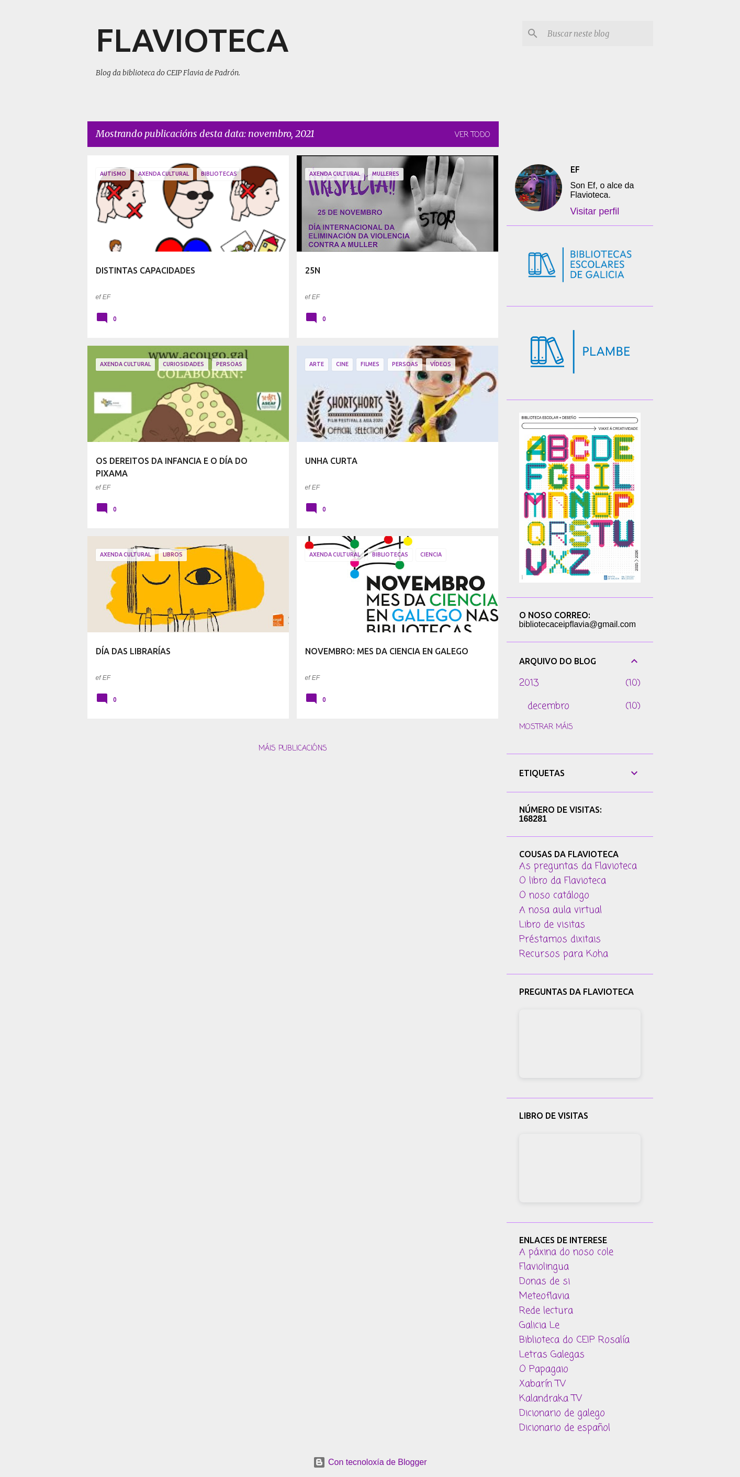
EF (575, 169)
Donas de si (544, 1281)
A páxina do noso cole (566, 1252)
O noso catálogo (554, 895)
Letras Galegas (552, 1354)
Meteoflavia (544, 1296)
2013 (529, 683)
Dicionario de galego (562, 1413)
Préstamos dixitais (560, 939)
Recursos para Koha (563, 954)
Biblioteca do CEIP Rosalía (574, 1340)
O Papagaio (543, 1369)
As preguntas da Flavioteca (578, 866)
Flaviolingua (544, 1266)
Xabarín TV (542, 1384)
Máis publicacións (293, 748)
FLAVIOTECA (192, 39)
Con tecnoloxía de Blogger (370, 1462)
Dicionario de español (564, 1428)
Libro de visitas (552, 924)
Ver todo (472, 135)
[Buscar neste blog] (598, 33)
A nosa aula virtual (560, 910)
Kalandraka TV (550, 1398)
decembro (548, 706)
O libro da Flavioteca (562, 880)
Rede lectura (546, 1310)
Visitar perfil (595, 211)
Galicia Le (539, 1325)
